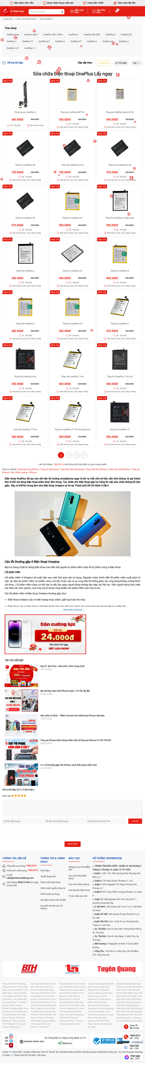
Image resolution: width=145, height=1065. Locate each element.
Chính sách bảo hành (50, 882)
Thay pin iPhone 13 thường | (14, 984)
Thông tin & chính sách (52, 860)
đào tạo (74, 858)
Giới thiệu (44, 870)
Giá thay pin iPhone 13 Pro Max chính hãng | (43, 1018)
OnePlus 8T (126, 34)
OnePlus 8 (110, 34)
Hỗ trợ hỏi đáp (12, 63)
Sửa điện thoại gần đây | (127, 984)
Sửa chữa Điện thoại (26, 19)
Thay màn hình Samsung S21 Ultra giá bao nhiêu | (99, 999)
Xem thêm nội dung (72, 610)
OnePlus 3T (107, 41)
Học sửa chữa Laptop (79, 884)
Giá (136, 63)
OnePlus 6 (60, 41)
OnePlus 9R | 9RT (92, 34)
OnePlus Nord (31, 34)
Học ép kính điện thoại (79, 890)
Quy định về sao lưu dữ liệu (53, 900)
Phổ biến (121, 63)
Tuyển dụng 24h (48, 876)
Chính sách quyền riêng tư (52, 888)
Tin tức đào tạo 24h (78, 896)
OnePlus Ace (13, 34)
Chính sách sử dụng (49, 894)
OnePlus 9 (73, 34)
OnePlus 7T (27, 41)
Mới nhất (103, 63)
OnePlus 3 (124, 41)
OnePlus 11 (29, 48)
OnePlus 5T (75, 41)
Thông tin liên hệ (14, 858)
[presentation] (25, 832)
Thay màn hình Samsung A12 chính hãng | (100, 1015)
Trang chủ (8, 19)
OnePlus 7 (11, 41)
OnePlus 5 (92, 41)
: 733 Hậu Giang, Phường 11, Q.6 (114, 881)
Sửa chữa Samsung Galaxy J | (129, 1002)
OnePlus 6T (44, 41)
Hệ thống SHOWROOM (107, 858)
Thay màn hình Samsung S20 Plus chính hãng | (98, 1021)
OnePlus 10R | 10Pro (53, 34)
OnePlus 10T (13, 48)
